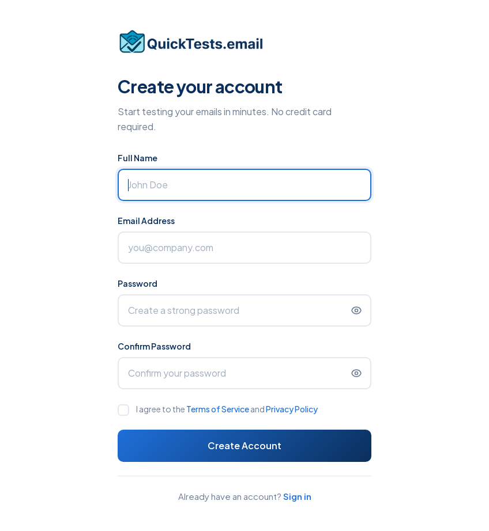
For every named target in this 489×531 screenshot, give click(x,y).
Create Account (244, 445)
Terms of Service (217, 409)
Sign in (297, 496)
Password (137, 283)
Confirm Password (154, 346)
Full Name (137, 158)
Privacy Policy (292, 409)
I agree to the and (227, 409)
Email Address (146, 220)
